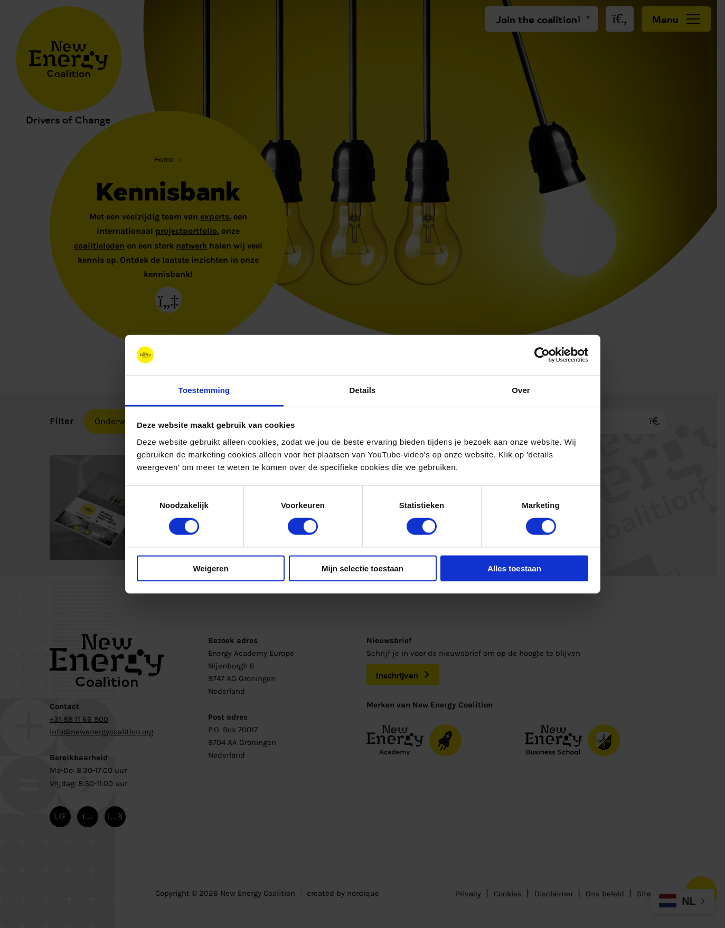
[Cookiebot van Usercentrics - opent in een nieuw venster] (542, 355)
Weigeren (210, 567)
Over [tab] (521, 390)
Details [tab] (363, 390)
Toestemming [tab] (204, 390)
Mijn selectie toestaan (362, 567)
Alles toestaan (514, 567)
